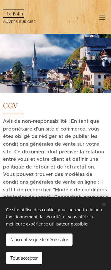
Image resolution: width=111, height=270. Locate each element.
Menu (102, 17)
